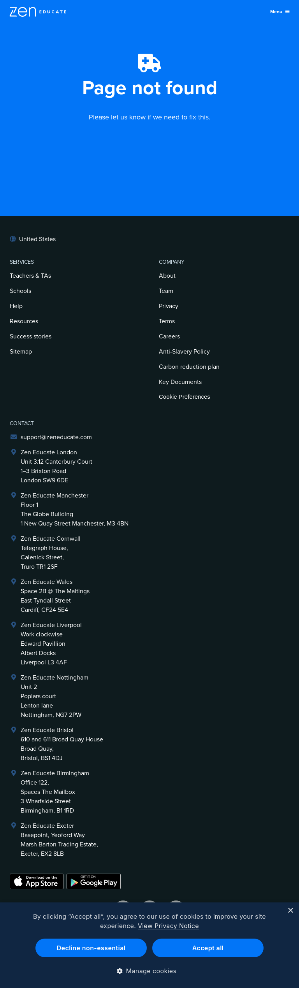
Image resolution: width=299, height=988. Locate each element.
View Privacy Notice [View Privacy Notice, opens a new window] (168, 926)
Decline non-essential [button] (91, 948)
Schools (20, 291)
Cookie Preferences (184, 396)
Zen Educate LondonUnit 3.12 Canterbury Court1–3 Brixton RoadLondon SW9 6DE (56, 466)
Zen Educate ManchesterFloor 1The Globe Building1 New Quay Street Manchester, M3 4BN (74, 509)
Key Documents (180, 382)
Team (166, 291)
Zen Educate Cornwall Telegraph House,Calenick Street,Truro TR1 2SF (51, 553)
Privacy (168, 306)
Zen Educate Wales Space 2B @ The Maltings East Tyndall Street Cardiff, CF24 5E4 (55, 596)
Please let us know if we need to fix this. (149, 117)
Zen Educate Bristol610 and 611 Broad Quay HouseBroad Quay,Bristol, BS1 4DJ (62, 744)
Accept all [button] (208, 948)
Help (16, 306)
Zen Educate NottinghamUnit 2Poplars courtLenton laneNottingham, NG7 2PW (54, 696)
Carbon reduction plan (189, 367)
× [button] (290, 911)
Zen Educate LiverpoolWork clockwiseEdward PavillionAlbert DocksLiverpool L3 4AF (51, 643)
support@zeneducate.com (56, 437)
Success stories (30, 336)
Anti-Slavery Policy (184, 352)
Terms (167, 321)
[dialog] (149, 945)
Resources (24, 321)
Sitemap (21, 352)
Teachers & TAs (30, 276)
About (167, 276)
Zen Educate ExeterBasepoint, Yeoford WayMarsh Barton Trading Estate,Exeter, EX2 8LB (59, 840)
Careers (169, 336)
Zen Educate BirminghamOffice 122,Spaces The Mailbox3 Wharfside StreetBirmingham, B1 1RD (55, 792)
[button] (150, 971)
